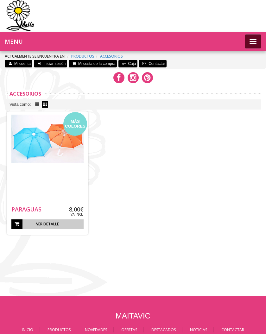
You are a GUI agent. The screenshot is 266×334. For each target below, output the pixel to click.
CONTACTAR (232, 329)
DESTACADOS (163, 329)
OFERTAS (129, 329)
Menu (14, 41)
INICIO (27, 329)
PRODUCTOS (59, 329)
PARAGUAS (26, 209)
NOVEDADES (96, 329)
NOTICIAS (198, 329)
